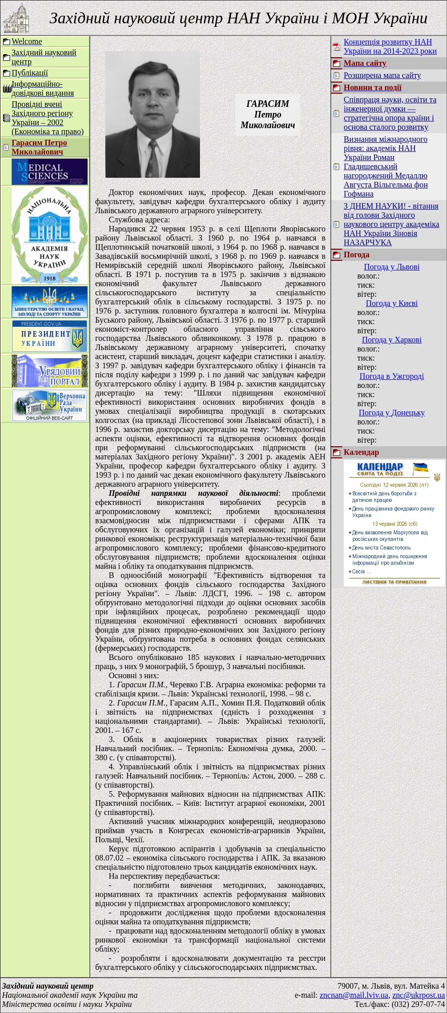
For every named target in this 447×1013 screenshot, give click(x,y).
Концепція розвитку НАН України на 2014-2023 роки (390, 46)
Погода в (391, 376)
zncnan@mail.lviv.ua (354, 995)
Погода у (392, 266)
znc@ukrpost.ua (418, 995)
